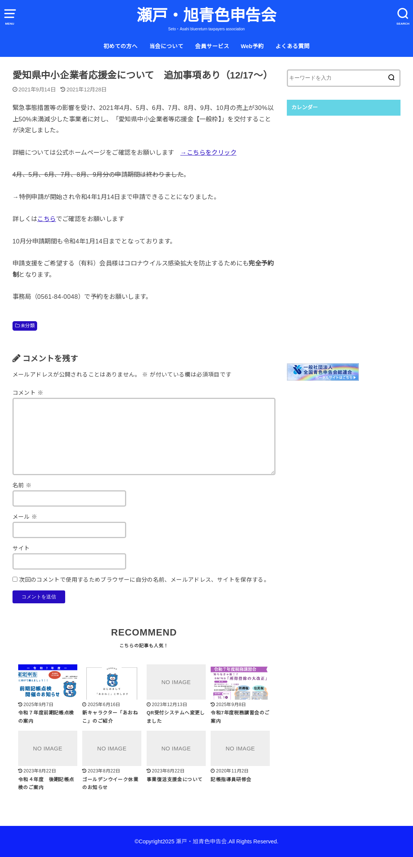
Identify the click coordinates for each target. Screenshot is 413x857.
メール (25, 517)
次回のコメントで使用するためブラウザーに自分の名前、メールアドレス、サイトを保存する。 (144, 580)
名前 (22, 485)
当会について (166, 46)
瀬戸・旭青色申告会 (206, 15)
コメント (28, 393)
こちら (46, 218)
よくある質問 (292, 46)
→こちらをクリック (208, 152)
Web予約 (252, 46)
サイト (21, 548)
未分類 (27, 325)
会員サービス (212, 46)
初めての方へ (120, 46)
